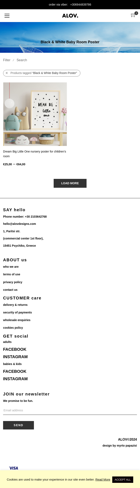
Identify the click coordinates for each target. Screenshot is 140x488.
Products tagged (41, 73)
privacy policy (12, 282)
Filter (6, 60)
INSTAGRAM (15, 356)
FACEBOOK (14, 349)
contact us (10, 289)
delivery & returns (15, 304)
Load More (70, 183)
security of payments (17, 312)
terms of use (11, 274)
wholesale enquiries (16, 320)
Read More (102, 479)
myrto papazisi (127, 445)
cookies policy (13, 327)
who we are (11, 266)
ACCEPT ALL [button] (123, 479)
